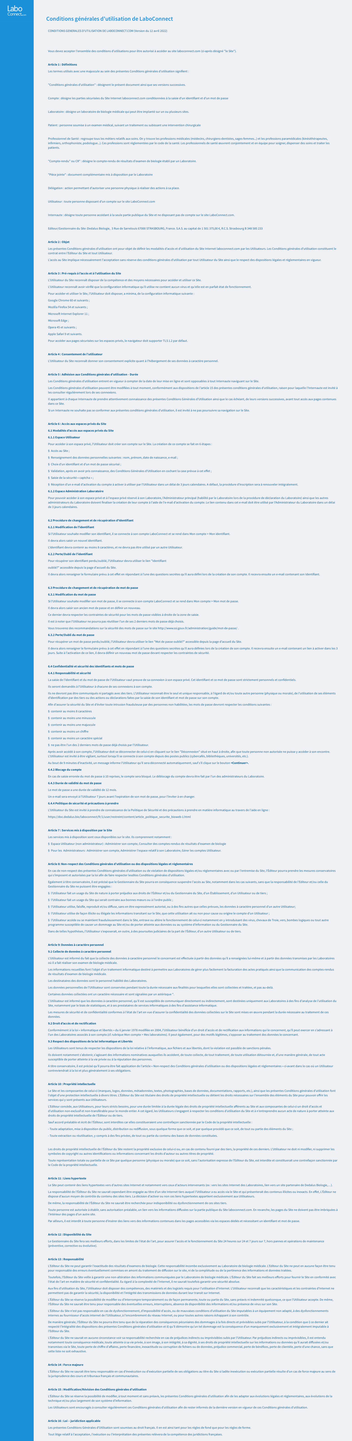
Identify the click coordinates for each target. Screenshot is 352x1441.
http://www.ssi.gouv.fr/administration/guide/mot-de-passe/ (197, 628)
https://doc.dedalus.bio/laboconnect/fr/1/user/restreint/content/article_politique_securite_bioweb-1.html (119, 817)
